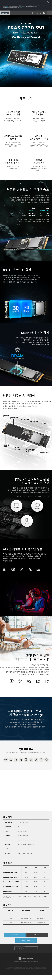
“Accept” (7, 6)
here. (21, 7)
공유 (49, 17)
